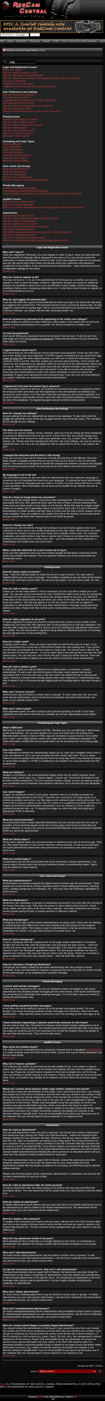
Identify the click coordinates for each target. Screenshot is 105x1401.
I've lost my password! (14, 81)
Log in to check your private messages (79, 41)
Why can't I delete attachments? (20, 234)
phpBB (40, 1397)
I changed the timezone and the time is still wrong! (29, 100)
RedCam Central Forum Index (22, 50)
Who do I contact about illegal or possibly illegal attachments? (35, 240)
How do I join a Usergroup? (17, 177)
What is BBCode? (12, 144)
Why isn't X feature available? (18, 204)
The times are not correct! (16, 97)
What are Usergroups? (15, 174)
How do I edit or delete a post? (19, 122)
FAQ (2, 41)
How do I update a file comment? (20, 223)
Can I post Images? (13, 152)
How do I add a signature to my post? (22, 124)
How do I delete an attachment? (20, 221)
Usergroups (34, 41)
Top (53, 1399)
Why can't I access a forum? (18, 133)
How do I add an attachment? (18, 215)
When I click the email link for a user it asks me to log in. (32, 111)
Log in (102, 41)
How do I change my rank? (17, 108)
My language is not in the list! (18, 103)
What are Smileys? (13, 149)
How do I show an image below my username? (27, 105)
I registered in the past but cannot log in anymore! (29, 86)
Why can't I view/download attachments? (24, 237)
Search (10, 41)
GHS (75, 1397)
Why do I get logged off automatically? (23, 75)
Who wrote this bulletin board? (19, 201)
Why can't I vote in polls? (16, 135)
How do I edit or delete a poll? (18, 130)
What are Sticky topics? (15, 157)
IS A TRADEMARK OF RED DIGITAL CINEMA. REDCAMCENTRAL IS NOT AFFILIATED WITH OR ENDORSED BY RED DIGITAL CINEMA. (50, 1385)
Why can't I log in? (12, 70)
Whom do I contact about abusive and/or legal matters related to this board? (43, 207)
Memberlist (21, 41)
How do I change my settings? (19, 94)
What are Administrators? (16, 168)
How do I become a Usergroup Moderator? (25, 179)
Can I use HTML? (12, 146)
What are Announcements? (17, 155)
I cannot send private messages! (20, 188)
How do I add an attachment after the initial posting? (30, 218)
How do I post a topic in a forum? (20, 119)
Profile (56, 41)
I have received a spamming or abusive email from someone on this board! (42, 193)
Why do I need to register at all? (20, 72)
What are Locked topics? (16, 160)
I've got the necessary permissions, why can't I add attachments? (37, 232)
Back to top (9, 271)
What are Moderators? (15, 171)
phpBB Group (93, 1049)
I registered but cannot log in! (18, 83)
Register (46, 41)
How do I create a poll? (15, 127)
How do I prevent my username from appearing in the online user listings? (42, 78)
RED (2, 1384)
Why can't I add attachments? (18, 229)
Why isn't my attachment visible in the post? (26, 226)
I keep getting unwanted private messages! (25, 190)
